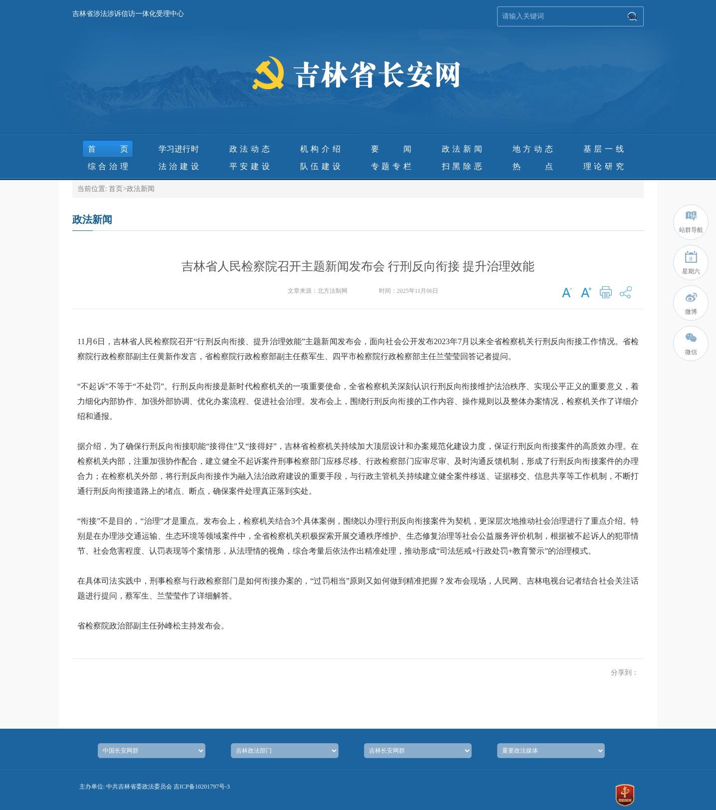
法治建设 (179, 166)
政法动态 (249, 149)
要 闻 (391, 149)
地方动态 (533, 149)
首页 (108, 149)
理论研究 (603, 166)
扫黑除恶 (462, 166)
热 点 (533, 166)
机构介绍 (320, 149)
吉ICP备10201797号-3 (202, 786)
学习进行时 (179, 149)
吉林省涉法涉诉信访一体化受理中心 (128, 13)
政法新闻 (462, 149)
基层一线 (603, 149)
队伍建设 (320, 166)
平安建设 (249, 166)
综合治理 (108, 166)
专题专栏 (391, 166)
